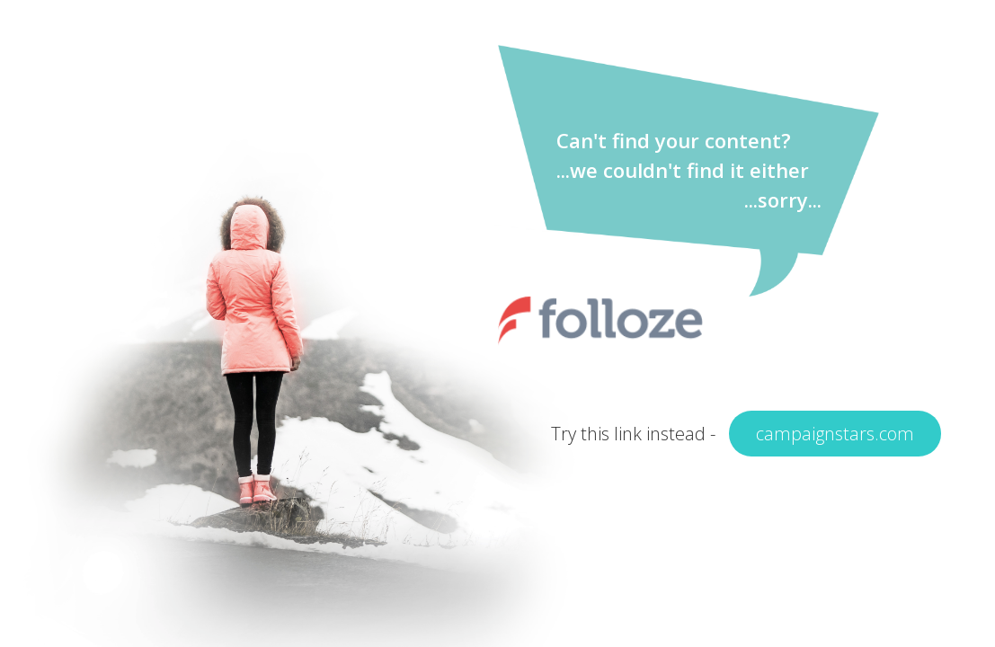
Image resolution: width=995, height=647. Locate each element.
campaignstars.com (835, 433)
